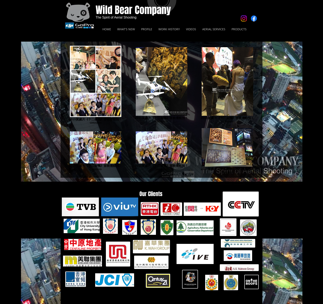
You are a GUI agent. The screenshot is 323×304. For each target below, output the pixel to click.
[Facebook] (254, 18)
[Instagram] (244, 18)
